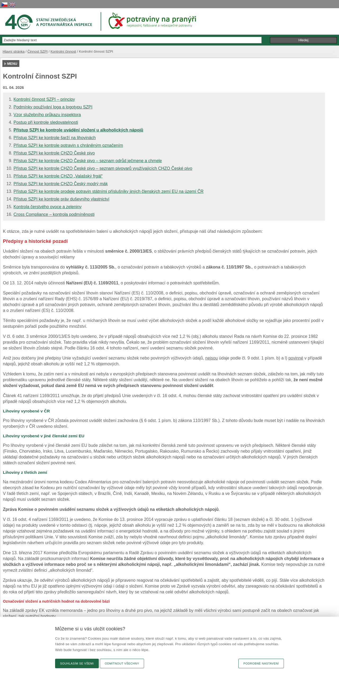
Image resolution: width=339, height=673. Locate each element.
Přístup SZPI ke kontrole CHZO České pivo (54, 153)
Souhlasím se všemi (77, 663)
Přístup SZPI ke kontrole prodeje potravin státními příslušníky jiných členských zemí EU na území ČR (109, 191)
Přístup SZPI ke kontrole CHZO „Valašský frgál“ (58, 176)
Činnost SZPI (38, 51)
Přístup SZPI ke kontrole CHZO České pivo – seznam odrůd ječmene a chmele (88, 160)
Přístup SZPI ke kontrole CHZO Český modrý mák (61, 183)
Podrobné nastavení (261, 663)
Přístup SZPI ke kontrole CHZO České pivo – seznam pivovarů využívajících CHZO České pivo (103, 168)
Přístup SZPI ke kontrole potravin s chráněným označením (68, 145)
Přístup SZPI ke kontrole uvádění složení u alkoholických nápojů (78, 130)
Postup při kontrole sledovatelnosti (46, 122)
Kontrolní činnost (63, 51)
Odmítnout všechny (122, 663)
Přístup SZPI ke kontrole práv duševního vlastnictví (61, 199)
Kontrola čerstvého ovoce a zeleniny (48, 206)
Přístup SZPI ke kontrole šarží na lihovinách (55, 137)
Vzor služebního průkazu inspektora (47, 114)
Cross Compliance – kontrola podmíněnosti (54, 214)
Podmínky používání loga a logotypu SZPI (53, 107)
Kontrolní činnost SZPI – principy (44, 99)
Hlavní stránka (14, 51)
